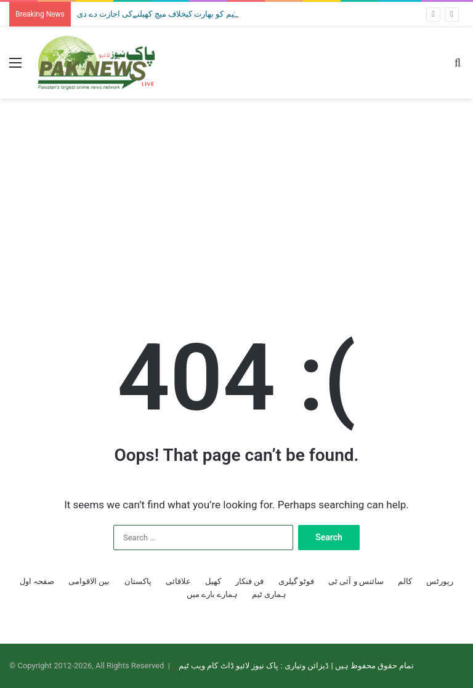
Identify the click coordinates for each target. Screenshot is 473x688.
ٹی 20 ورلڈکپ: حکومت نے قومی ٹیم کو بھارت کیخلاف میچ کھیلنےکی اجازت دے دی (212, 13)
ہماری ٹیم (269, 594)
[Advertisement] (236, 197)
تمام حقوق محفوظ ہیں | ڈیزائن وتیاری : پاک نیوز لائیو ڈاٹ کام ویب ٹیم (296, 665)
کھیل (213, 581)
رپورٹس (439, 581)
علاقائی (178, 581)
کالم (405, 581)
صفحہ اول (37, 581)
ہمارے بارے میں (212, 594)
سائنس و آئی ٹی (356, 581)
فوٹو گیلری (296, 581)
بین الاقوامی (89, 581)
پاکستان (138, 581)
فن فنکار (249, 581)
